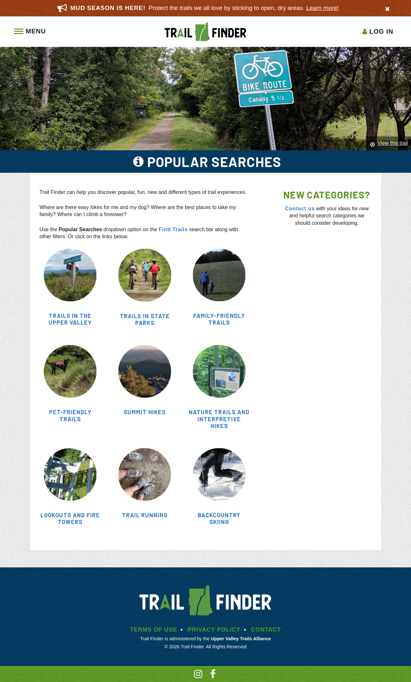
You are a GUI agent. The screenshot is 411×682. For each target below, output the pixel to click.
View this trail (393, 143)
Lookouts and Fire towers (70, 519)
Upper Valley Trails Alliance (241, 638)
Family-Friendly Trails (219, 319)
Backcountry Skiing (219, 519)
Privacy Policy (214, 629)
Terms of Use (153, 629)
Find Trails (173, 229)
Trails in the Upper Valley (70, 319)
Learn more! (322, 7)
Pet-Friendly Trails (70, 415)
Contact (266, 629)
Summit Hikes (145, 411)
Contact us (300, 208)
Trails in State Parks (145, 319)
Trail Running (145, 515)
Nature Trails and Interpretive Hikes (219, 418)
